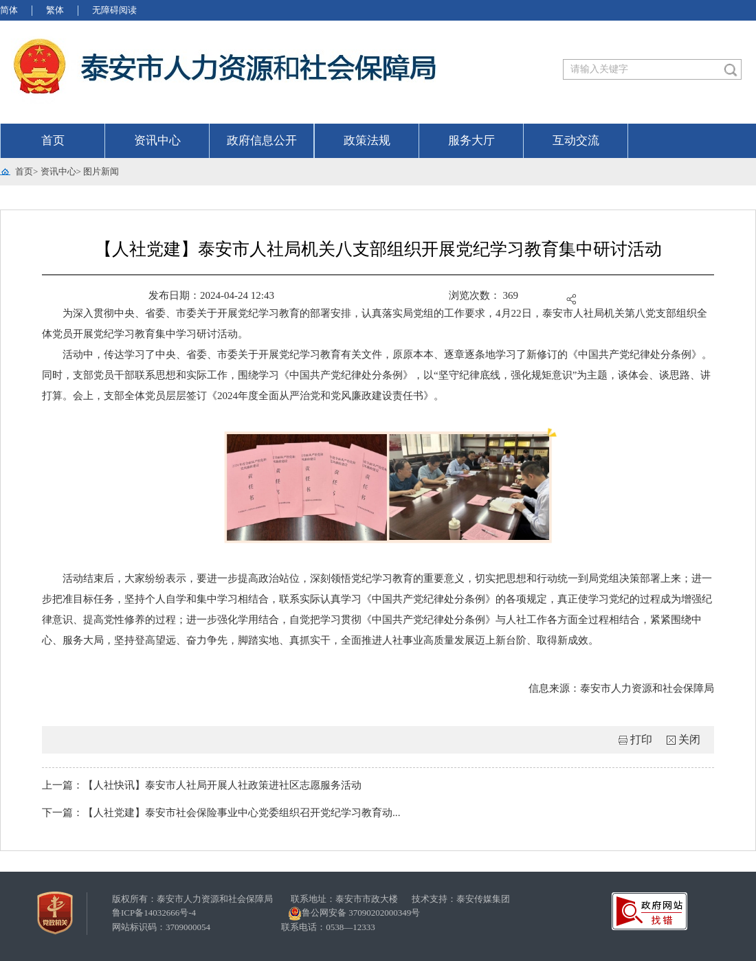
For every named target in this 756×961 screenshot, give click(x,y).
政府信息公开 (262, 140)
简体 (9, 10)
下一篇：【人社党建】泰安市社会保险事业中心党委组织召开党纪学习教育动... (221, 812)
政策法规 (367, 140)
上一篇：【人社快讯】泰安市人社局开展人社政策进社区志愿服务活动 (202, 785)
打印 (641, 739)
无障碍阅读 (114, 10)
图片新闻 (101, 171)
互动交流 (576, 140)
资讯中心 (157, 140)
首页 (53, 140)
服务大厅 (471, 140)
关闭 (689, 739)
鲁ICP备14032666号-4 (154, 912)
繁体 (55, 10)
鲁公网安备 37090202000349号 (354, 913)
